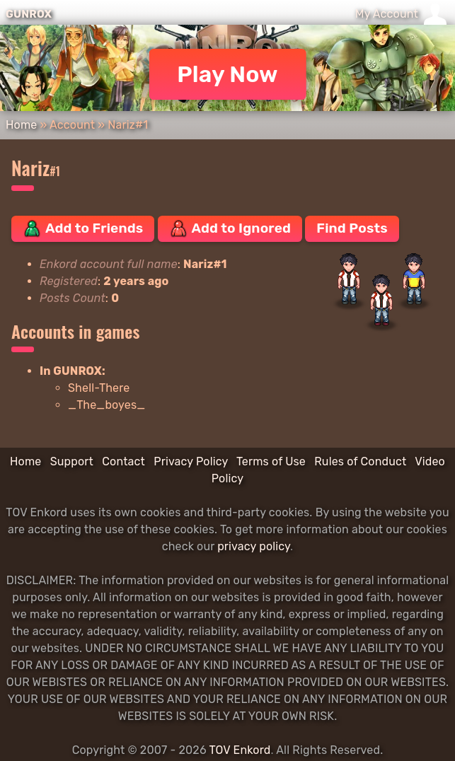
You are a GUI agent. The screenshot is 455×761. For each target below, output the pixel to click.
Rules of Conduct (360, 461)
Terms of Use (271, 461)
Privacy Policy (191, 461)
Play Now (227, 74)
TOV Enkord (239, 750)
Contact (123, 461)
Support (71, 461)
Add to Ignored (230, 228)
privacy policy (253, 546)
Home (21, 125)
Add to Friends (83, 228)
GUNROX (29, 14)
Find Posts (351, 228)
